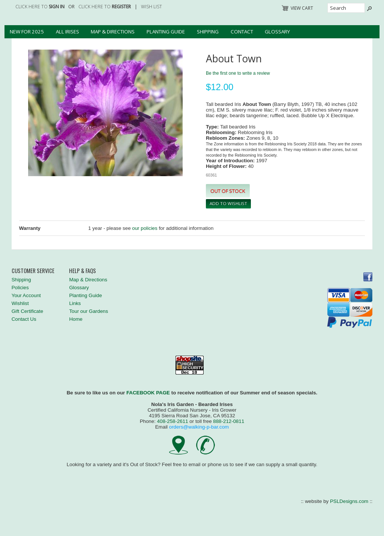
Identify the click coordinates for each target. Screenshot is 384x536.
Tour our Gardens (88, 311)
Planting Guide (166, 31)
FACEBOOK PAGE (148, 393)
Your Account (26, 295)
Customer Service (33, 271)
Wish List (151, 6)
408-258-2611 (172, 421)
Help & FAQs (82, 271)
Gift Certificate (27, 311)
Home (75, 319)
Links (75, 303)
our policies (144, 228)
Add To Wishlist (228, 203)
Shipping (208, 31)
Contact (242, 31)
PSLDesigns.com (349, 501)
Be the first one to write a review (238, 73)
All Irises (67, 31)
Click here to (39, 6)
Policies (20, 287)
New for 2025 (27, 31)
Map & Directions (113, 31)
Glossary (277, 31)
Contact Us (24, 319)
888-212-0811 (228, 421)
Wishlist (20, 303)
